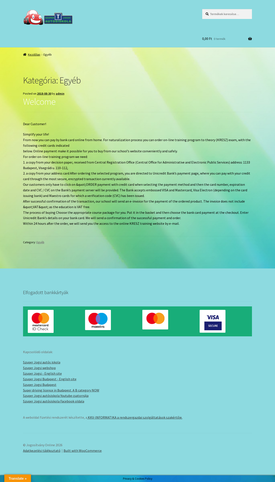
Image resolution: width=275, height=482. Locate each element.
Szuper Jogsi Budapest (39, 384)
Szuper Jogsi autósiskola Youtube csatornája (56, 395)
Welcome (39, 101)
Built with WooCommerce (83, 450)
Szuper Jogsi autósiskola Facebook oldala (53, 401)
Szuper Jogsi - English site (42, 373)
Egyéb (40, 242)
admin (60, 93)
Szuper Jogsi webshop (39, 368)
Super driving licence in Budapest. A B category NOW (61, 390)
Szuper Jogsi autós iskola (41, 362)
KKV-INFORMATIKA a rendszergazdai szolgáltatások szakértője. (134, 417)
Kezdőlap (34, 54)
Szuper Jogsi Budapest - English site (49, 379)
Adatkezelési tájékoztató (42, 450)
